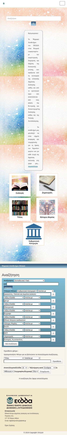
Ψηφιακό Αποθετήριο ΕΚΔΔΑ (13, 266)
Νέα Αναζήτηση (11, 344)
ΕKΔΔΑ (40, 433)
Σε (56, 368)
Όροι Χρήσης (10, 425)
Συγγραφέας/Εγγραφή (23, 371)
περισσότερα (33, 166)
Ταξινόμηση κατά (36, 368)
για (5, 284)
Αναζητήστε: (9, 281)
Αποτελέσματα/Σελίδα (12, 368)
